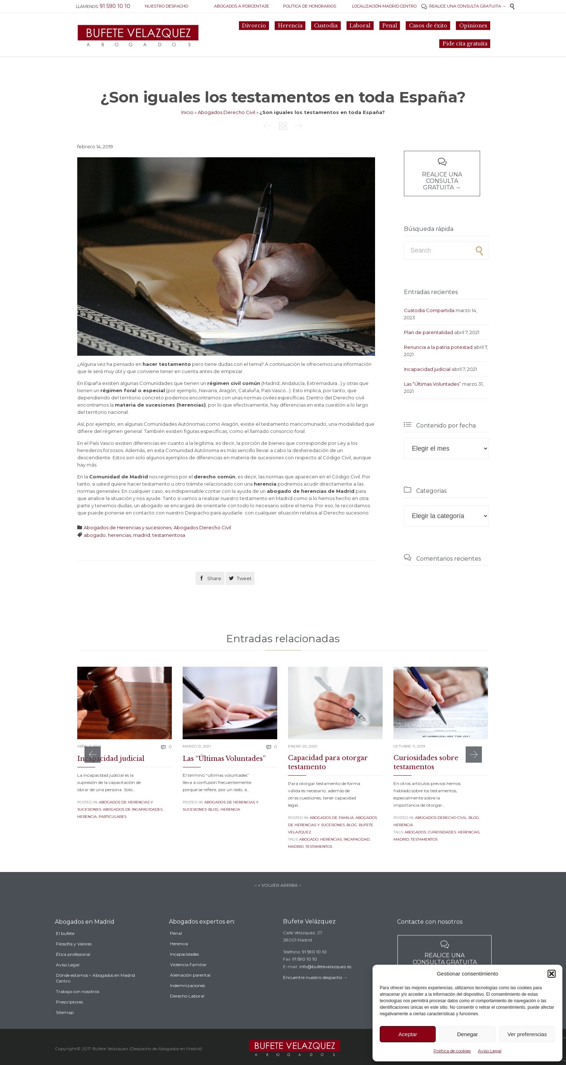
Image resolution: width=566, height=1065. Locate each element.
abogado (95, 535)
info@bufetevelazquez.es (325, 977)
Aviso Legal (489, 1050)
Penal (176, 947)
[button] (551, 973)
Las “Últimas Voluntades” (432, 384)
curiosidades (442, 832)
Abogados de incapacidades (132, 809)
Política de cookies (452, 1050)
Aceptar (408, 1034)
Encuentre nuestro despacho (312, 988)
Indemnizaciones (187, 999)
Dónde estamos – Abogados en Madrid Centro (95, 994)
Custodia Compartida (429, 310)
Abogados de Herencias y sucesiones (127, 527)
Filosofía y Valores (74, 960)
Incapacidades (184, 968)
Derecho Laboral (187, 1010)
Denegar (467, 1034)
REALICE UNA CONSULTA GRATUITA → (463, 6)
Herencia (87, 816)
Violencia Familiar (188, 978)
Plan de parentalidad (428, 332)
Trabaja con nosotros (77, 1008)
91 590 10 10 (314, 962)
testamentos (318, 846)
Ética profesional (73, 970)
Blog (213, 809)
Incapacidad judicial (427, 369)
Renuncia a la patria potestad (438, 347)
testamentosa (168, 535)
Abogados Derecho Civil (226, 112)
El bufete (65, 949)
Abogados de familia (332, 817)
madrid (141, 535)
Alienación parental (190, 989)
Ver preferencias (527, 1034)
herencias (119, 535)
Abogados (415, 832)
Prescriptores (69, 1018)
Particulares (112, 816)
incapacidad (357, 839)
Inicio (187, 112)
